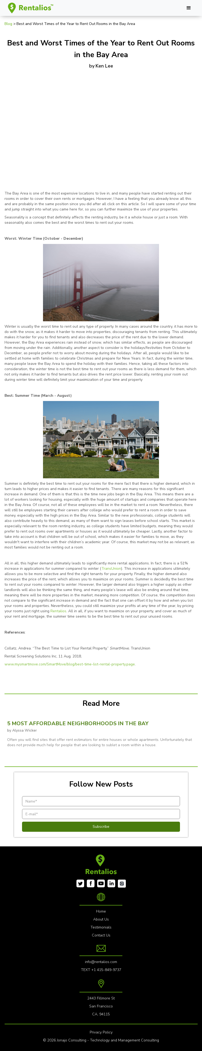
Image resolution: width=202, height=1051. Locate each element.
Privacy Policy (101, 1032)
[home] (29, 8)
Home (101, 911)
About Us (101, 919)
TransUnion (111, 568)
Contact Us (101, 935)
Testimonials (101, 927)
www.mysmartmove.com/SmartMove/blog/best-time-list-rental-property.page (70, 664)
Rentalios (58, 611)
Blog (9, 23)
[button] (189, 8)
